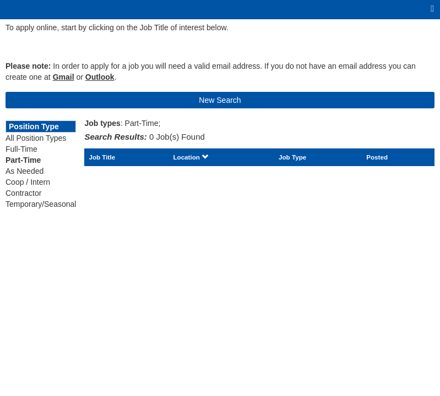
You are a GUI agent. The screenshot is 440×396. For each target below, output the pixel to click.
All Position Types (36, 138)
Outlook (100, 77)
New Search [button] (220, 100)
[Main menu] (432, 9)
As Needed (25, 171)
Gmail (63, 77)
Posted (377, 157)
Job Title (102, 157)
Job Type (292, 157)
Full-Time (21, 149)
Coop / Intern (28, 182)
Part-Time (23, 160)
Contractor (23, 193)
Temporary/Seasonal (41, 204)
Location (190, 157)
